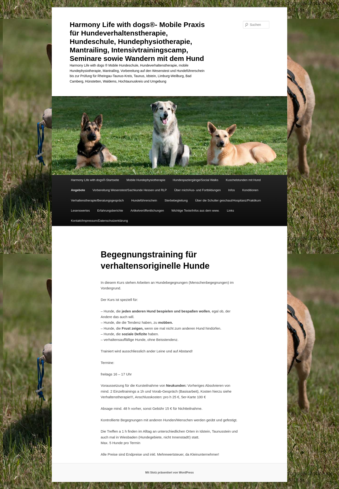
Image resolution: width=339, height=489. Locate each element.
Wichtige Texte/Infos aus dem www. (195, 210)
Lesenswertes (80, 210)
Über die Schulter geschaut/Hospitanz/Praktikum (228, 200)
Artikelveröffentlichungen (147, 210)
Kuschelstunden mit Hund (243, 180)
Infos (231, 190)
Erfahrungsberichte (110, 210)
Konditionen (250, 190)
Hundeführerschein (144, 200)
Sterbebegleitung (176, 200)
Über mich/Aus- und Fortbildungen (197, 190)
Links (230, 210)
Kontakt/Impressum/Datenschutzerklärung (99, 220)
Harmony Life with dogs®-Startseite (95, 180)
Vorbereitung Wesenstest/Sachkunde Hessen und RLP (130, 190)
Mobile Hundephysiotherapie (145, 180)
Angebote (78, 190)
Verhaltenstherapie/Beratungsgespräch (97, 200)
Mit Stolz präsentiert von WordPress (169, 472)
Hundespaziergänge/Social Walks (195, 180)
